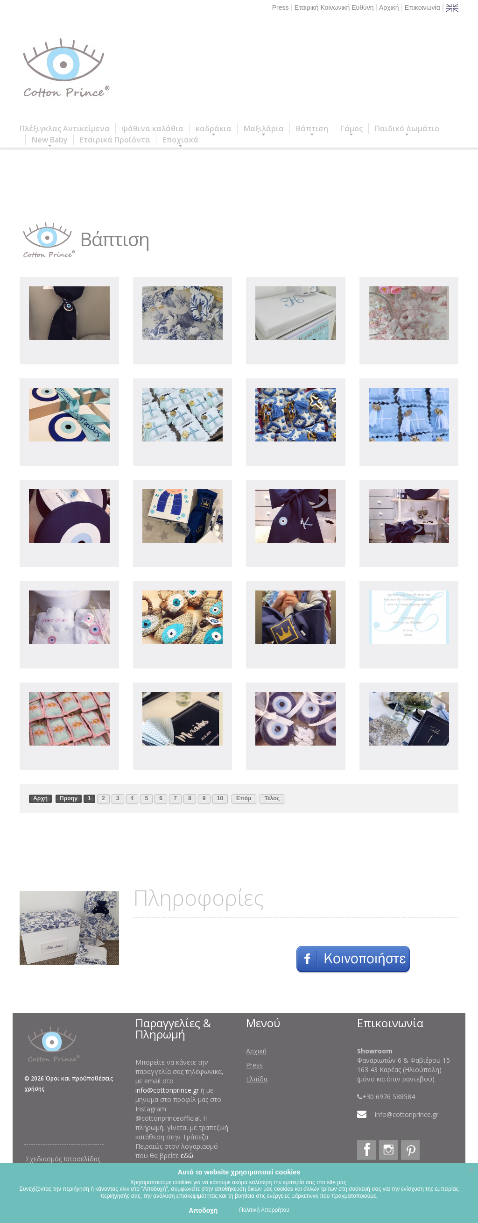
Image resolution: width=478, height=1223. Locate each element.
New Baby (50, 140)
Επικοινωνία (422, 7)
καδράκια (214, 128)
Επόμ (244, 798)
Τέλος (272, 798)
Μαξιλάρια (264, 128)
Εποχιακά (180, 140)
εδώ (187, 1155)
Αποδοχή (203, 1210)
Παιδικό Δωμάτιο (407, 128)
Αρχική (389, 7)
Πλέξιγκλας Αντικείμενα (65, 128)
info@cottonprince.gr (167, 1090)
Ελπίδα (256, 1078)
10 (220, 798)
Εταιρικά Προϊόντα (115, 140)
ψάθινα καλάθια (152, 128)
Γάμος (351, 128)
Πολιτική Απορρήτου (264, 1210)
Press (280, 7)
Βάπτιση (312, 128)
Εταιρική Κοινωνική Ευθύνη (334, 7)
